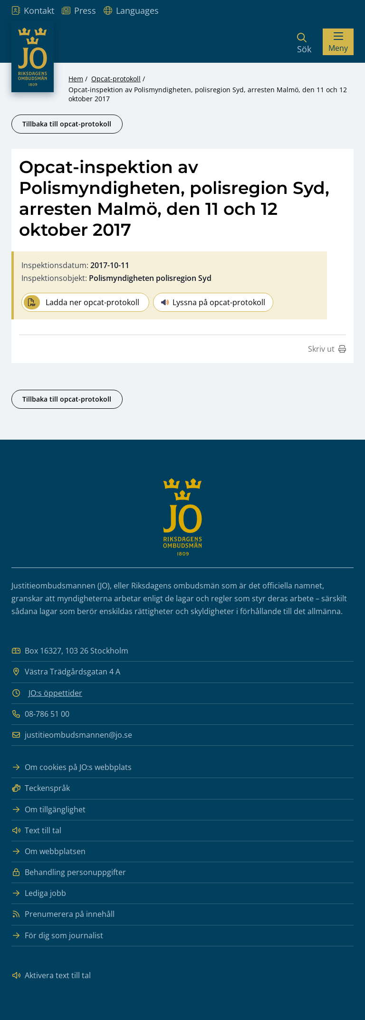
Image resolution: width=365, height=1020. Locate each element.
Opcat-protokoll (116, 78)
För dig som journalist (57, 935)
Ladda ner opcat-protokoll (81, 302)
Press (79, 10)
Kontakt (32, 10)
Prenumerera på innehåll (63, 914)
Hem (75, 78)
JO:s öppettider (55, 693)
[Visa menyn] (338, 42)
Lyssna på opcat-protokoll (213, 302)
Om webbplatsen (48, 851)
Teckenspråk (40, 788)
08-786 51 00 (40, 714)
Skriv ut (327, 349)
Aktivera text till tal (51, 975)
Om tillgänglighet (48, 809)
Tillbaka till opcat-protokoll (66, 123)
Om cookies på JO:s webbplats (71, 767)
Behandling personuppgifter (68, 872)
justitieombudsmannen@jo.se (71, 735)
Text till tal (36, 830)
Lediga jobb (38, 893)
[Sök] (304, 42)
